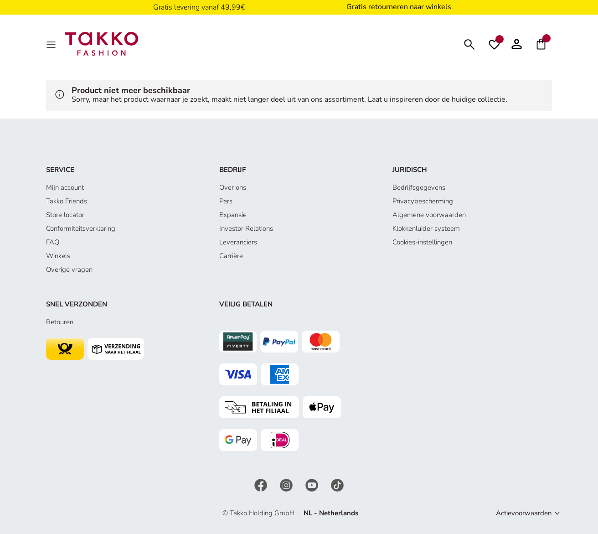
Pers (225, 201)
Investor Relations (246, 228)
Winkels (58, 255)
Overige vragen (69, 269)
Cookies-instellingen (422, 242)
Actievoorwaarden (524, 513)
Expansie (233, 214)
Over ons (232, 187)
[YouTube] (312, 484)
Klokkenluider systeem (426, 228)
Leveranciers (238, 242)
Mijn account (65, 187)
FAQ (52, 242)
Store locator (65, 214)
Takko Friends (66, 201)
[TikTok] (337, 484)
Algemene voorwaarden (429, 214)
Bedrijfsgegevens (418, 187)
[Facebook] (261, 484)
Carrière (231, 255)
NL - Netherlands (331, 513)
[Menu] (52, 44)
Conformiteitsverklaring (80, 228)
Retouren (59, 322)
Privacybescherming (422, 201)
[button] (516, 43)
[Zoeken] (469, 43)
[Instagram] (287, 484)
